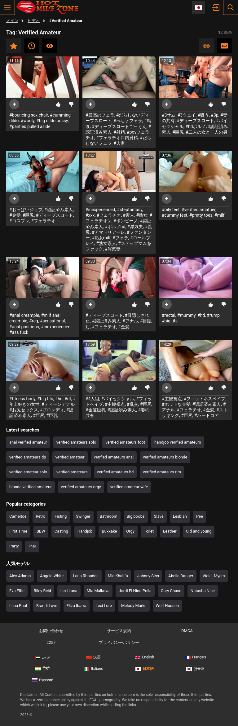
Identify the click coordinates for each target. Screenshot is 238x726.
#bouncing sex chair (28, 115)
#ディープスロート (195, 120)
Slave (159, 516)
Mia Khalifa (118, 575)
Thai (32, 546)
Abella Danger (180, 575)
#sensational (52, 320)
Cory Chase (171, 590)
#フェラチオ (43, 220)
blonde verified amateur (30, 487)
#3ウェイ (187, 115)
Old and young (199, 531)
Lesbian (180, 516)
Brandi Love (46, 605)
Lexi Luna (68, 590)
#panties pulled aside (30, 126)
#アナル (130, 320)
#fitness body (22, 398)
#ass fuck (18, 332)
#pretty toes (201, 215)
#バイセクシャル (117, 398)
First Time (18, 531)
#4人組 (92, 398)
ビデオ (34, 20)
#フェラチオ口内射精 (117, 137)
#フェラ (120, 237)
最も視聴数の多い (49, 45)
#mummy (186, 315)
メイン (12, 20)
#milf (219, 215)
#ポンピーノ (125, 220)
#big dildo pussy (52, 120)
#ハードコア (206, 415)
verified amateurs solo (76, 442)
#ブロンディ (52, 409)
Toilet (149, 531)
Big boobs (136, 516)
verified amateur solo (28, 472)
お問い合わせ (51, 630)
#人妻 (119, 143)
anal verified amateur (28, 442)
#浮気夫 (135, 226)
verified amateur (70, 457)
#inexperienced (100, 209)
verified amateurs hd (115, 472)
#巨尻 (178, 132)
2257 (50, 642)
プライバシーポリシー (119, 642)
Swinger (83, 516)
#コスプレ (19, 220)
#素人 (128, 215)
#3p (214, 115)
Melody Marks (134, 605)
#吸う (203, 115)
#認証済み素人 (58, 209)
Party (14, 546)
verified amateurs (72, 472)
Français (195, 657)
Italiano (93, 668)
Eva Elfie (16, 590)
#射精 (119, 132)
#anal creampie (24, 315)
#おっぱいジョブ (25, 209)
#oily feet (171, 209)
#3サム (169, 115)
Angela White (52, 575)
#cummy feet (174, 215)
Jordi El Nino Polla (135, 590)
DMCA (187, 630)
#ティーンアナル (58, 404)
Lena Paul (18, 605)
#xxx (90, 215)
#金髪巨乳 (96, 409)
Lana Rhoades (86, 575)
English (144, 657)
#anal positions (24, 326)
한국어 (195, 668)
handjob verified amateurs (177, 442)
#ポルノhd (115, 226)
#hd (201, 315)
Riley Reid (42, 590)
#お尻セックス (23, 409)
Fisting (61, 516)
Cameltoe (17, 516)
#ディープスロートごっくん (119, 126)
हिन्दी (42, 668)
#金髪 (15, 215)
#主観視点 (115, 404)
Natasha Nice (203, 590)
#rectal (168, 315)
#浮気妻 (113, 248)
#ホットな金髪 (176, 404)
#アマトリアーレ (108, 232)
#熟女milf (101, 237)
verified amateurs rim (162, 472)
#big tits (170, 320)
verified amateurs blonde (165, 457)
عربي (42, 657)
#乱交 (132, 404)
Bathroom (108, 516)
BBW (41, 531)
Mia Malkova (98, 590)
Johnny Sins (148, 575)
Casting (61, 531)
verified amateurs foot (125, 442)
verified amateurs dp (27, 457)
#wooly (27, 120)
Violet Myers (214, 575)
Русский (42, 680)
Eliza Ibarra (76, 605)
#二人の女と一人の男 (206, 132)
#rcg (33, 320)
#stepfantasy (129, 209)
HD (224, 45)
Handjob (85, 531)
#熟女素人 (106, 243)
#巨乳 (52, 415)
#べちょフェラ (127, 120)
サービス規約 (119, 630)
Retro (40, 516)
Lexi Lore (104, 605)
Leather (170, 531)
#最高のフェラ (100, 115)
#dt (67, 398)
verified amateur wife (129, 487)
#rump (213, 315)
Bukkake (109, 531)
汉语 (93, 657)
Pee (199, 516)
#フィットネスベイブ (205, 398)
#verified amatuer (198, 209)
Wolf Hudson (167, 605)
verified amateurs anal (114, 457)
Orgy (130, 531)
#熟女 (142, 215)
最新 (31, 45)
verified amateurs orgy (81, 487)
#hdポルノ (195, 126)
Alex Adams (20, 575)
